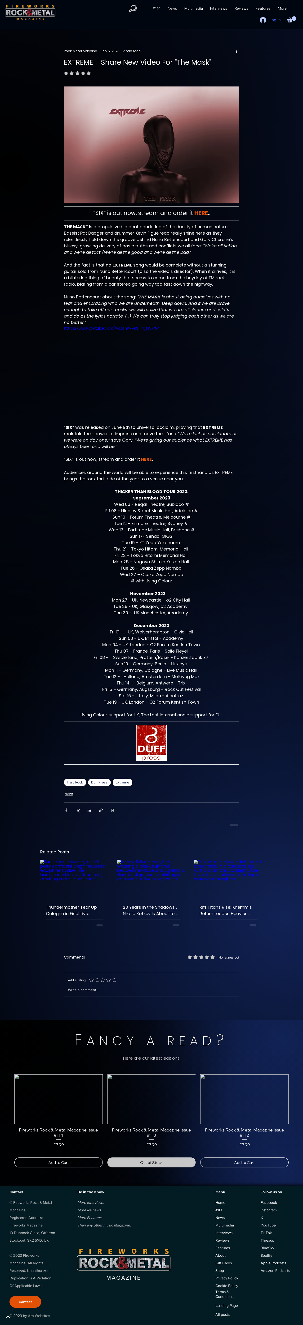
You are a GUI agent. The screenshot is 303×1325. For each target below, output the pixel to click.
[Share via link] (101, 810)
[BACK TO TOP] (20, 1316)
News (69, 794)
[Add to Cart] (58, 1162)
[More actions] (236, 51)
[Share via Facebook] (66, 810)
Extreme (122, 782)
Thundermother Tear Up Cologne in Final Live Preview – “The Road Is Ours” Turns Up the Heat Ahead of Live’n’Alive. (71, 910)
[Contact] (25, 1302)
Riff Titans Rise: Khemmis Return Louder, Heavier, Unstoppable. (226, 910)
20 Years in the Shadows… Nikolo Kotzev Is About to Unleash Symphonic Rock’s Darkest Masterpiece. (151, 910)
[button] (133, 8)
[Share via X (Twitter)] (78, 810)
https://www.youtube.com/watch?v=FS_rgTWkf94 (112, 328)
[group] (151, 1121)
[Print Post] (112, 810)
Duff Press (99, 782)
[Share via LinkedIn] (89, 810)
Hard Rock (75, 782)
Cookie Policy (226, 1286)
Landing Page (226, 1305)
